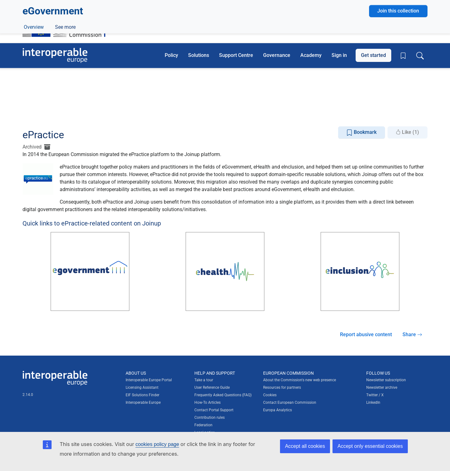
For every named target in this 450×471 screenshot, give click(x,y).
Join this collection (398, 79)
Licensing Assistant (142, 387)
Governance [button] (276, 55)
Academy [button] (311, 55)
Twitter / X (375, 395)
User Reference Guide (212, 387)
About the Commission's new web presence (299, 380)
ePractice (64, 115)
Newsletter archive (381, 387)
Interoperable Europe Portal (149, 380)
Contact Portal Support (213, 410)
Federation (203, 425)
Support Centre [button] (236, 55)
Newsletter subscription (386, 380)
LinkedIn (373, 402)
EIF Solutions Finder (142, 395)
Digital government (64, 101)
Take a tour (203, 380)
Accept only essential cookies (370, 446)
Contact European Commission (289, 402)
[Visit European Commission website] (67, 26)
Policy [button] (171, 55)
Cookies (270, 395)
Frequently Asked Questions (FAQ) (223, 395)
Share (412, 334)
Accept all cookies (305, 446)
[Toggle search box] (420, 55)
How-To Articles (207, 402)
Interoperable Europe (143, 402)
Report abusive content (366, 334)
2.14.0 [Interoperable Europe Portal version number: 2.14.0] (27, 394)
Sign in (339, 55)
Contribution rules (209, 417)
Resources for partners (282, 387)
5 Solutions (42, 91)
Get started (373, 55)
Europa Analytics (277, 410)
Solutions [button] (198, 55)
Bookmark (361, 132)
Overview (34, 115)
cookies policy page (157, 444)
